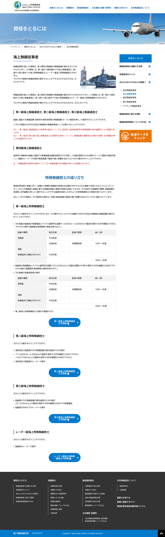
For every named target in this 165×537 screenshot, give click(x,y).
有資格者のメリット (127, 74)
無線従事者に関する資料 (129, 114)
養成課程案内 (88, 481)
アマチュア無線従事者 (132, 106)
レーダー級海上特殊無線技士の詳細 (64, 457)
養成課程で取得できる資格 (95, 494)
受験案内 (52, 481)
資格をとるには (30, 47)
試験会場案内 (56, 501)
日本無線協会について (126, 481)
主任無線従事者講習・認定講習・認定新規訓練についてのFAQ (96, 520)
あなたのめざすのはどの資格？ (51, 47)
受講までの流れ (91, 490)
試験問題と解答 (56, 509)
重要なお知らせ (123, 498)
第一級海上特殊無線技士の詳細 (64, 322)
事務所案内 (124, 486)
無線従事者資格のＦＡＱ (24, 501)
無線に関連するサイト (126, 502)
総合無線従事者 (129, 90)
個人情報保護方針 (21, 533)
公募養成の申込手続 (92, 486)
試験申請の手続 (56, 486)
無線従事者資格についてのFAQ (132, 122)
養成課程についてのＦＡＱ (94, 505)
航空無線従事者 (129, 98)
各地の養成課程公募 (92, 498)
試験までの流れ (56, 490)
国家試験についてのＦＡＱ (60, 505)
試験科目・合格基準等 (58, 494)
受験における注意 (57, 498)
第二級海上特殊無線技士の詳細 (64, 372)
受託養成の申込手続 (92, 501)
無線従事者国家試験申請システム (131, 506)
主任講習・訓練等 (90, 513)
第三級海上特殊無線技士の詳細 (64, 418)
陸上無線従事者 (129, 102)
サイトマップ (37, 533)
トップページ (15, 47)
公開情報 (123, 490)
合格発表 (54, 513)
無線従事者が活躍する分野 (130, 66)
